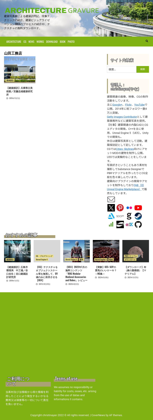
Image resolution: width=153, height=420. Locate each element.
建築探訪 (10, 80)
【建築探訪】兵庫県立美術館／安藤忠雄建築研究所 (19, 91)
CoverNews (98, 415)
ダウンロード (130, 259)
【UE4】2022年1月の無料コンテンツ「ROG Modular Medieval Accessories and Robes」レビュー (76, 273)
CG (24, 41)
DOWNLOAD (52, 41)
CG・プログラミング (44, 256)
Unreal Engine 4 (42, 259)
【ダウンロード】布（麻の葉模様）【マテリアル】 (135, 270)
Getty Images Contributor (122, 116)
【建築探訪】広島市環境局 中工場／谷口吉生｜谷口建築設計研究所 (17, 272)
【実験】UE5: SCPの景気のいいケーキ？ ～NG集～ (106, 270)
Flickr (128, 104)
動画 (81, 259)
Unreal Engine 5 (101, 259)
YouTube (139, 104)
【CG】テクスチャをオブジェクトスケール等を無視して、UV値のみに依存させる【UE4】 (47, 273)
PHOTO (71, 41)
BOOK (63, 41)
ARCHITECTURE (13, 41)
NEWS (31, 41)
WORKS (40, 41)
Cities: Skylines (125, 148)
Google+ (117, 104)
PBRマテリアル (131, 256)
